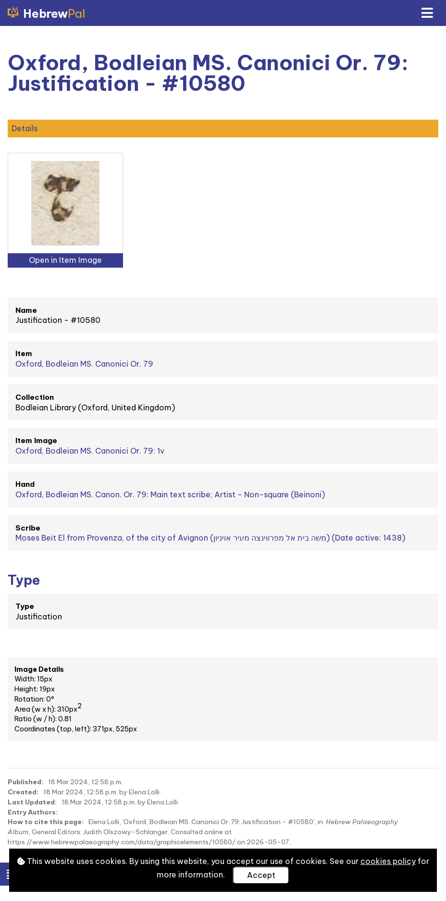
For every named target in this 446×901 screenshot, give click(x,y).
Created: (23, 792)
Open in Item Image (65, 260)
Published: (25, 782)
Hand (25, 484)
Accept (261, 875)
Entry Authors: (33, 812)
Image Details (39, 669)
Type (24, 606)
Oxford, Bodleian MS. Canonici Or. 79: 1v (89, 451)
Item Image (36, 440)
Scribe (27, 527)
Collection (34, 397)
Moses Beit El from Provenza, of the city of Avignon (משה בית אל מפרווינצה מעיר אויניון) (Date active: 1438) (210, 538)
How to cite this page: (46, 821)
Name (26, 310)
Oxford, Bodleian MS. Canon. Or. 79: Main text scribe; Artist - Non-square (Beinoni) (170, 494)
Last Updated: (32, 802)
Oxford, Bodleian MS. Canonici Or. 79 (84, 364)
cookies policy (388, 861)
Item (23, 353)
